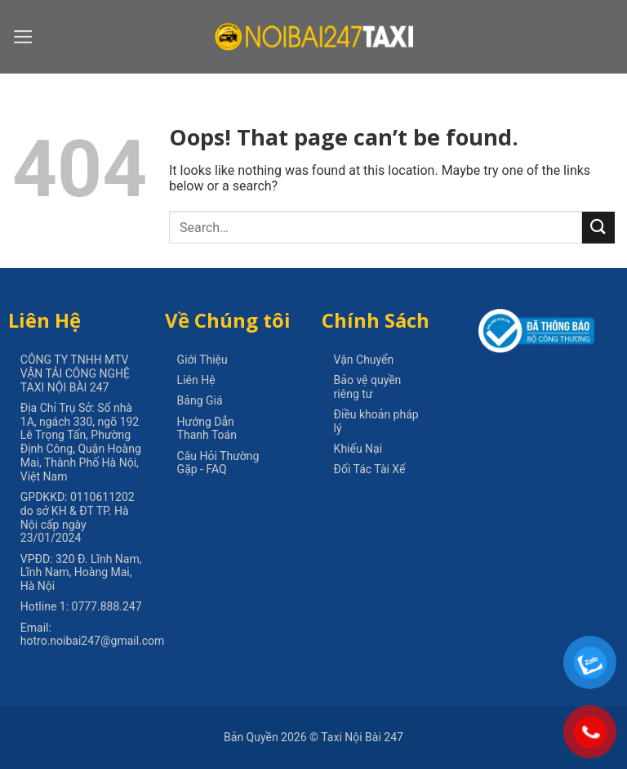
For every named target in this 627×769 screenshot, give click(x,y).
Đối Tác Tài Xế (370, 469)
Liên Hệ (196, 380)
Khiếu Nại (358, 448)
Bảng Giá (200, 400)
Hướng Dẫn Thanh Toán (207, 428)
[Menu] (23, 37)
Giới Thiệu (202, 359)
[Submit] (598, 228)
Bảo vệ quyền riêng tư (368, 386)
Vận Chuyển (364, 359)
